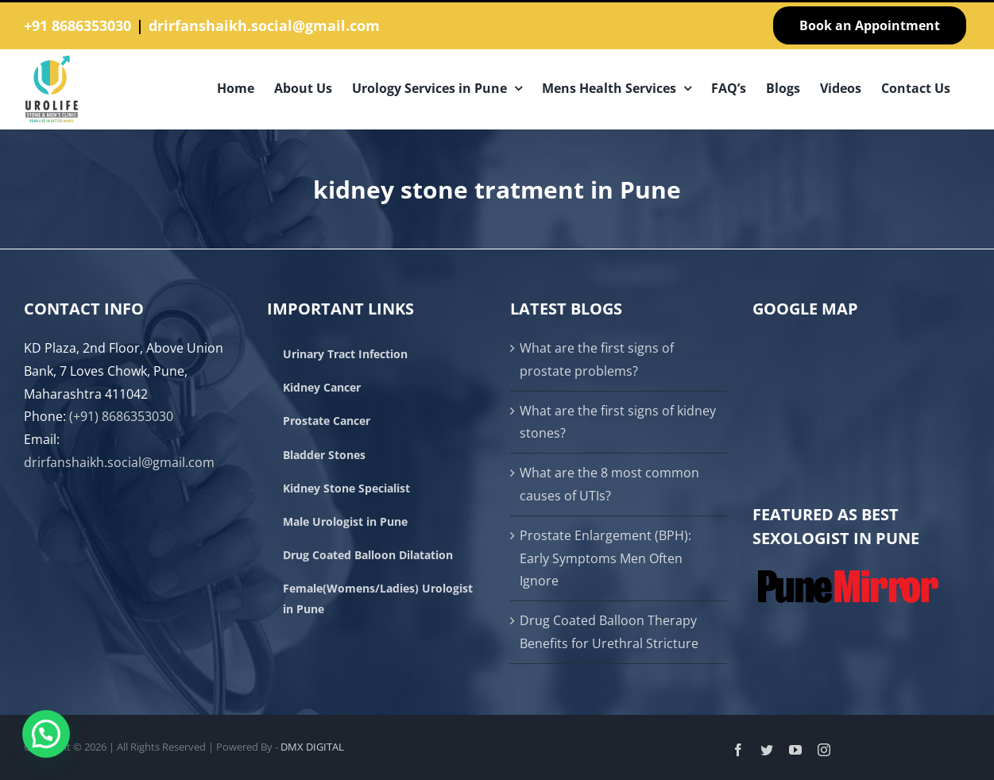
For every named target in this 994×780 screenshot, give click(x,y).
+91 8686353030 (77, 25)
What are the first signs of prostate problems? (597, 359)
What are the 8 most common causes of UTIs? (609, 484)
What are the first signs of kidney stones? (618, 422)
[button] (46, 734)
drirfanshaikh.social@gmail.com (264, 25)
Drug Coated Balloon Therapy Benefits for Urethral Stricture (609, 632)
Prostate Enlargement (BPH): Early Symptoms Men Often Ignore (605, 558)
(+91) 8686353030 (121, 416)
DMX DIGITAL (312, 746)
